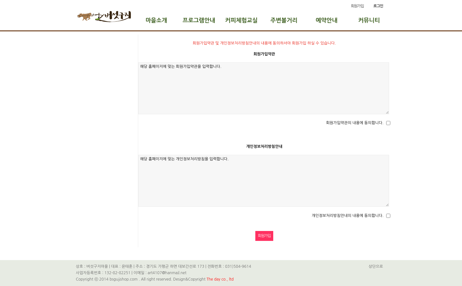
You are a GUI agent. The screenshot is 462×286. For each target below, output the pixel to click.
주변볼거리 (284, 20)
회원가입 (357, 6)
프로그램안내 (199, 20)
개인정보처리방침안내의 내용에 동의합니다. (348, 216)
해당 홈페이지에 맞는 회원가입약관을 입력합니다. (263, 88)
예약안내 (327, 20)
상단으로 (376, 266)
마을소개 (156, 20)
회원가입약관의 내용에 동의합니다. (355, 123)
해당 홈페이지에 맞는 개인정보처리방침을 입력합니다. (263, 181)
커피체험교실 (241, 20)
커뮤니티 (369, 20)
